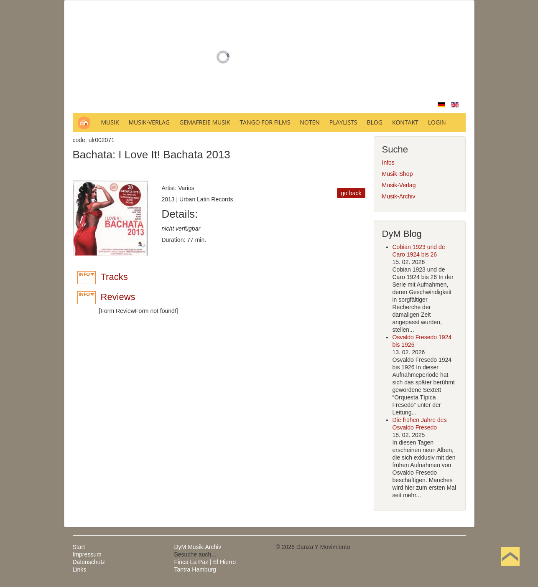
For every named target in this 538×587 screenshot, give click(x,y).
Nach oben (510, 569)
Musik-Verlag (399, 185)
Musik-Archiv (399, 196)
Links (80, 569)
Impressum (87, 554)
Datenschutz (89, 562)
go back (351, 193)
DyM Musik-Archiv (198, 547)
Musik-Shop (397, 173)
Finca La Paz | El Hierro (205, 562)
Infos (388, 162)
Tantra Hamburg (195, 569)
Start (79, 547)
